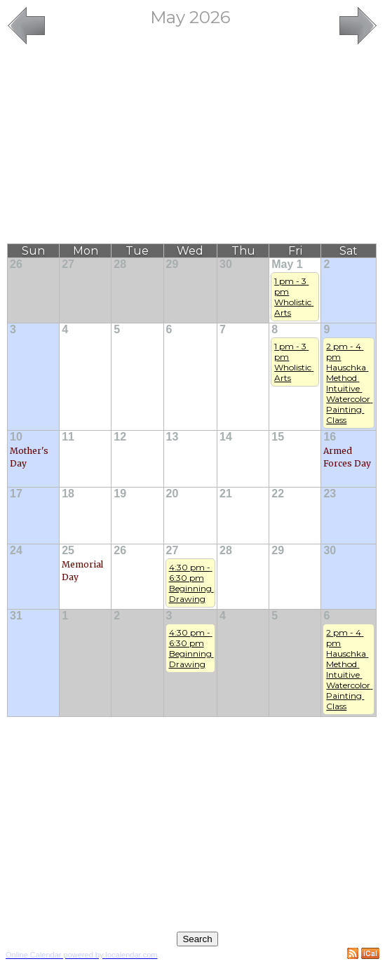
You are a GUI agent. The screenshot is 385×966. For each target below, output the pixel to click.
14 (225, 437)
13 (172, 437)
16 (329, 437)
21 (225, 493)
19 (120, 493)
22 (277, 493)
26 (16, 264)
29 (172, 264)
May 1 (286, 264)
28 (120, 264)
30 (225, 264)
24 (16, 550)
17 (16, 493)
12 (120, 437)
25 (68, 550)
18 (68, 493)
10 (16, 437)
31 (16, 616)
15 (277, 437)
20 (172, 493)
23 (329, 493)
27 (68, 264)
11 (68, 437)
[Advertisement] (192, 145)
